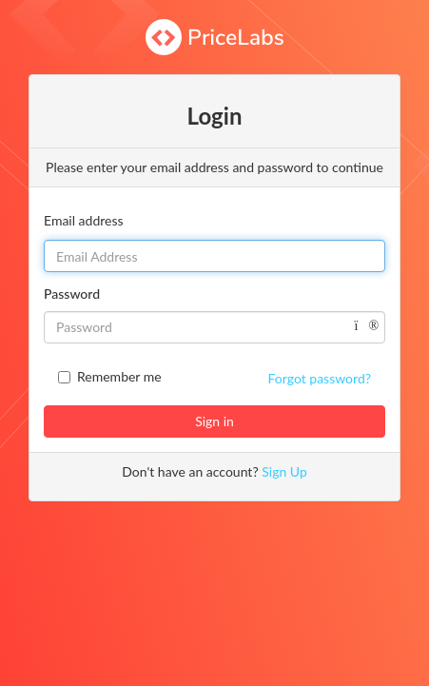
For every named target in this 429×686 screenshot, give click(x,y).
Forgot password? (319, 378)
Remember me (119, 376)
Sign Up (284, 471)
